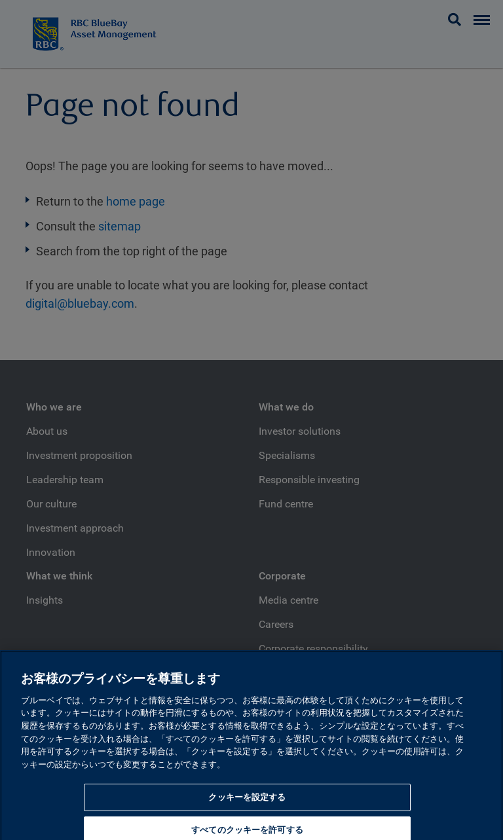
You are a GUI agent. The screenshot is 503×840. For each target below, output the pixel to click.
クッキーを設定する (247, 804)
